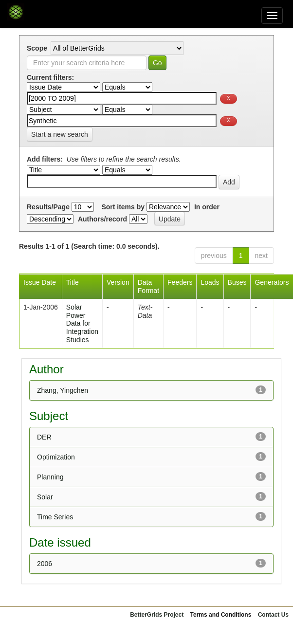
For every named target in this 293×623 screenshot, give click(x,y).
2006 (44, 564)
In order (207, 207)
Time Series (55, 517)
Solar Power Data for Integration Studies (82, 323)
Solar (45, 497)
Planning (50, 477)
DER (44, 437)
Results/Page (48, 207)
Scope (37, 48)
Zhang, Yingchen (62, 390)
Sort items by (123, 207)
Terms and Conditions (221, 614)
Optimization (56, 457)
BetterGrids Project (156, 614)
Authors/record (102, 219)
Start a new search (59, 134)
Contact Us (273, 614)
